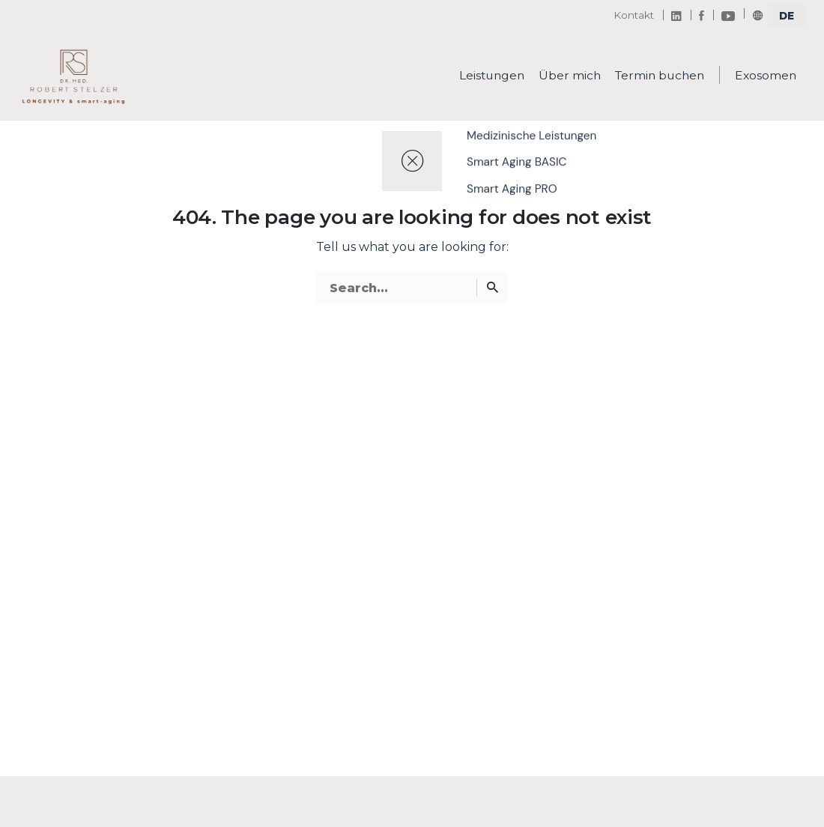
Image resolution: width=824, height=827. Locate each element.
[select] (786, 15)
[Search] (492, 287)
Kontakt (634, 15)
